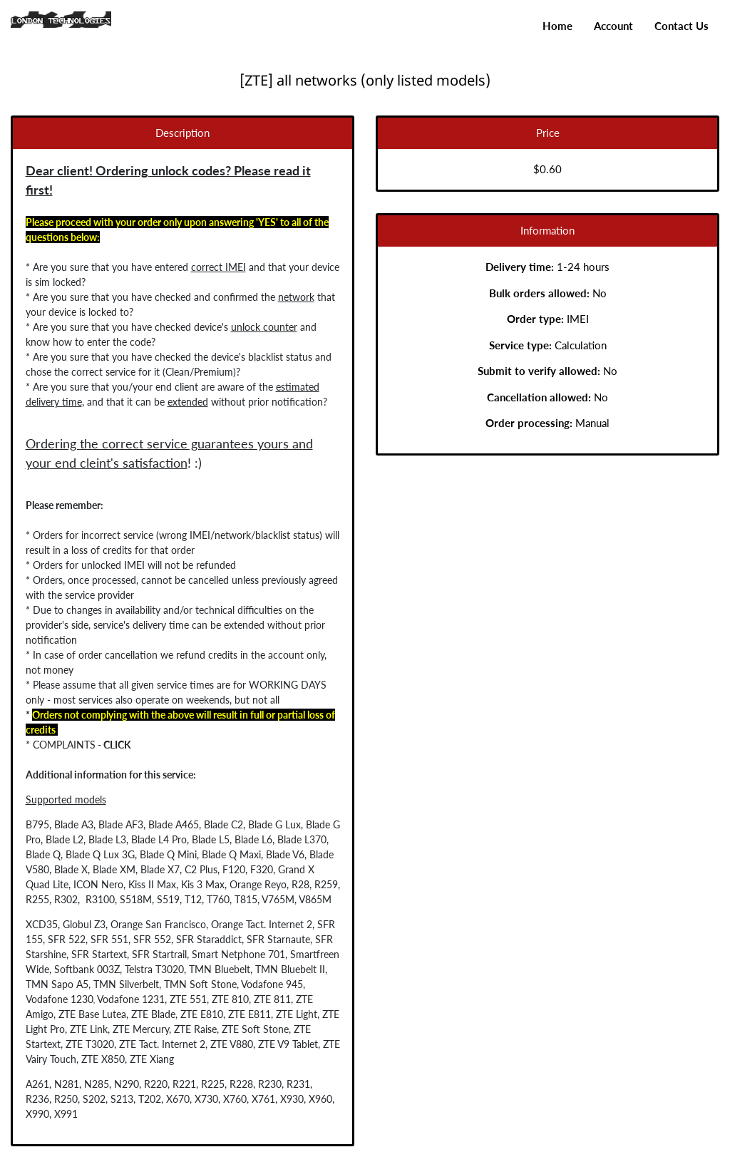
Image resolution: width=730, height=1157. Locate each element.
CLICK (111, 745)
